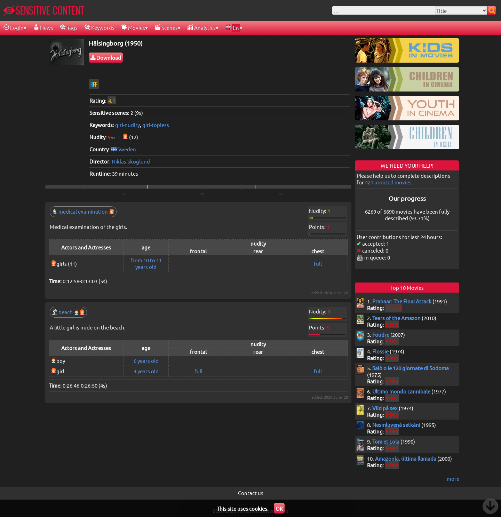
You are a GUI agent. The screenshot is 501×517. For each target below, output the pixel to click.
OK (279, 508)
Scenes (166, 27)
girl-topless (155, 124)
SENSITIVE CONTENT (44, 10)
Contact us (250, 493)
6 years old (146, 360)
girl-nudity (127, 124)
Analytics (202, 27)
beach (68, 312)
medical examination (83, 211)
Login (13, 27)
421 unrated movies (388, 182)
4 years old (146, 371)
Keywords (99, 27)
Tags (69, 27)
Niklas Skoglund (131, 161)
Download (105, 57)
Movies (133, 27)
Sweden (126, 149)
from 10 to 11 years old (146, 263)
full (318, 263)
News (43, 27)
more (453, 478)
